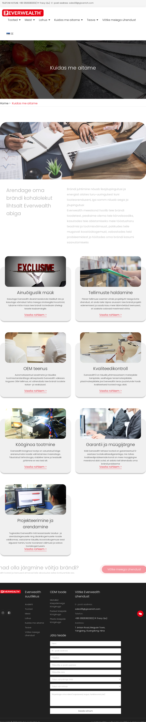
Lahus (43, 20)
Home (4, 103)
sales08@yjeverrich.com (81, 3)
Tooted (13, 20)
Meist (28, 20)
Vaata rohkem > (35, 315)
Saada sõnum (85, 711)
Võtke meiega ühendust (119, 20)
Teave (91, 20)
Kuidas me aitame (67, 20)
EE (10, 34)
